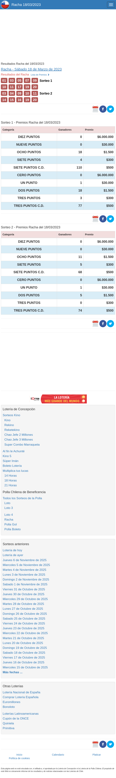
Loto (6, 503)
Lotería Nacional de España (21, 692)
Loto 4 (8, 514)
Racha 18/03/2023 (26, 5)
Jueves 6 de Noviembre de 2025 (25, 560)
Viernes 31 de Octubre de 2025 (24, 589)
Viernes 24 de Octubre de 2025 (24, 623)
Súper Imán (10, 461)
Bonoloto (9, 707)
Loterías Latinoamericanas (21, 713)
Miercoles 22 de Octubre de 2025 (25, 633)
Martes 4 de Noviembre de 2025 (24, 570)
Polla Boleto (12, 529)
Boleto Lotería (12, 465)
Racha (8, 519)
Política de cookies (19, 758)
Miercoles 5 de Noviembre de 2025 (26, 565)
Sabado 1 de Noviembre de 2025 (25, 584)
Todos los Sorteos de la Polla (22, 498)
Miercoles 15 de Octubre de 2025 (25, 667)
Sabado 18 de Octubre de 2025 (24, 652)
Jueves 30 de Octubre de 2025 (23, 594)
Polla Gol (10, 524)
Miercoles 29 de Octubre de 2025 (25, 599)
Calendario (58, 754)
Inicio (19, 754)
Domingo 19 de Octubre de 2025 (25, 648)
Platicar (97, 754)
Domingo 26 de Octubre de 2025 (25, 613)
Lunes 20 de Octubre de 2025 (23, 643)
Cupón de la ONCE (16, 718)
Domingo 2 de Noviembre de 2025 (26, 579)
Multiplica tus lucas (15, 471)
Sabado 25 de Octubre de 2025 (24, 618)
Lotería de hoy (12, 550)
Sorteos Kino (11, 415)
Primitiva (8, 728)
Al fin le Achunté (14, 451)
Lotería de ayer (13, 555)
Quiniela (8, 723)
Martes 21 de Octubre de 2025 (23, 638)
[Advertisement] (58, 35)
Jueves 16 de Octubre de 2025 (23, 662)
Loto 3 (8, 508)
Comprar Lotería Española (20, 697)
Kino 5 (7, 456)
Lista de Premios (40, 75)
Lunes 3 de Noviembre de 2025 (24, 574)
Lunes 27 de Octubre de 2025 (23, 608)
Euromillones (11, 702)
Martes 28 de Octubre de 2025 (23, 604)
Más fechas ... (13, 672)
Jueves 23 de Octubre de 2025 (23, 628)
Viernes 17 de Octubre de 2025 (24, 657)
